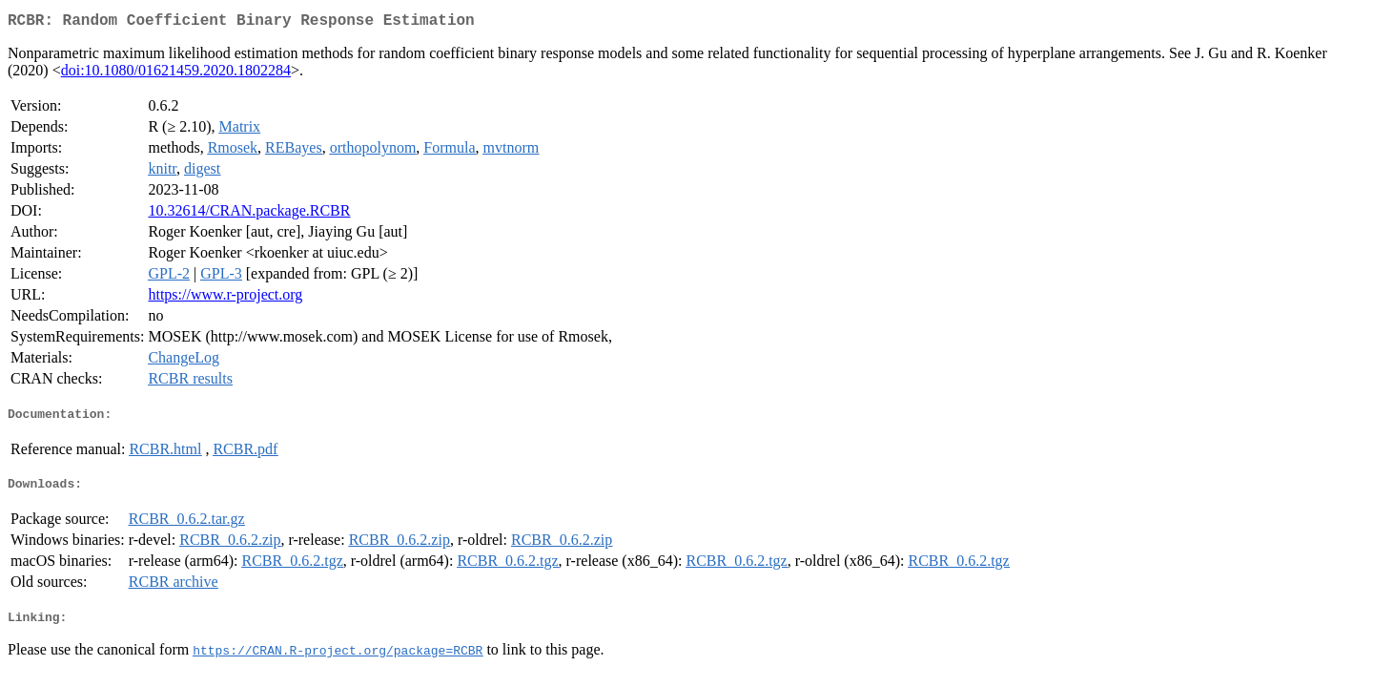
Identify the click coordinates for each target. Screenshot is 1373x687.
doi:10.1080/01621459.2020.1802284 (176, 74)
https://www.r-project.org (225, 298)
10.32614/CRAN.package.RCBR (249, 214)
